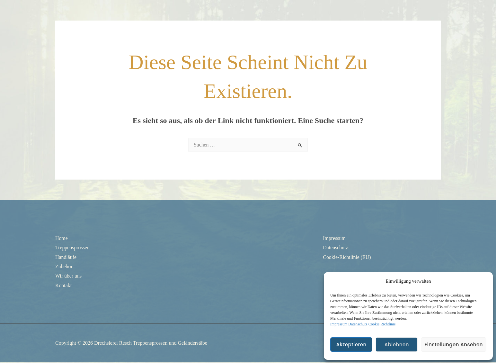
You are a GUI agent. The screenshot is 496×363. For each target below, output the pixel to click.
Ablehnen (397, 344)
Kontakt (63, 285)
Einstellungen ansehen (453, 344)
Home (61, 238)
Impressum (338, 324)
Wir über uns (68, 276)
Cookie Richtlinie (382, 324)
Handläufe (66, 257)
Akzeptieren (351, 344)
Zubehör (64, 267)
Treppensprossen (72, 247)
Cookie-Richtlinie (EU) (347, 257)
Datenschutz (357, 324)
